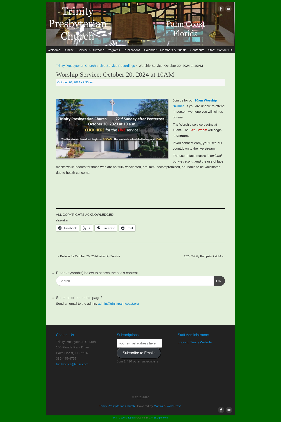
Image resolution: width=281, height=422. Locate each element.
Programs (114, 50)
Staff (211, 50)
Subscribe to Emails (139, 353)
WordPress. (174, 406)
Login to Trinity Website (195, 342)
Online (70, 50)
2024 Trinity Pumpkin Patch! (203, 256)
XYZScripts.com (159, 417)
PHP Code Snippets (124, 417)
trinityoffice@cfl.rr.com (72, 364)
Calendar (151, 50)
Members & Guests (174, 50)
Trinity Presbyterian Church (76, 65)
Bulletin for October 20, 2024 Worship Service (89, 256)
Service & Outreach (90, 50)
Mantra (158, 406)
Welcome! (55, 50)
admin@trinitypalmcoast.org (118, 303)
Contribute (198, 50)
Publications (133, 50)
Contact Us (225, 50)
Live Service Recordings (117, 65)
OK (218, 280)
